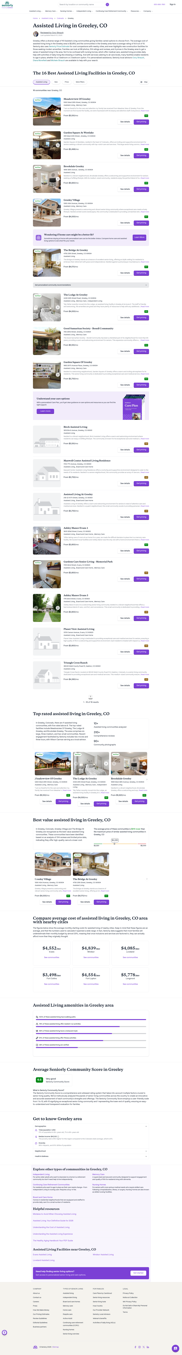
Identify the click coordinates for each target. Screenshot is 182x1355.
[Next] (147, 779)
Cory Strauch (138, 58)
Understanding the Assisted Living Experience (53, 1234)
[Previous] (35, 779)
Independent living (70, 1297)
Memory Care (51, 11)
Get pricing (141, 122)
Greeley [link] (71, 18)
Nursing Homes (67, 11)
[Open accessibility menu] (4, 1332)
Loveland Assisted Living (44, 1260)
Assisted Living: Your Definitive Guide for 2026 (53, 1221)
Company (148, 11)
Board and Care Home (42, 1197)
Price (67, 82)
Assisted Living (35, 11)
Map (144, 82)
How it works (97, 1306)
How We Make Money (41, 1310)
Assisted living (68, 1293)
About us (36, 1293)
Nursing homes (68, 1330)
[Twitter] (144, 1347)
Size (56, 82)
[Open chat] (175, 1348)
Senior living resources (101, 1297)
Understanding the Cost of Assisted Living (51, 1227)
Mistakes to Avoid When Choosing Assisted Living (54, 1214)
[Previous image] (36, 111)
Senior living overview (71, 1334)
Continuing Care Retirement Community (112, 11)
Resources (136, 11)
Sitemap (55, 1347)
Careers (36, 1302)
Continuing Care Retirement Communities (51, 1185)
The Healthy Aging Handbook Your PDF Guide (53, 1241)
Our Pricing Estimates (41, 1314)
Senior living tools (99, 1302)
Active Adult (67, 1318)
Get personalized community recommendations (91, 285)
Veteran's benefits (99, 1318)
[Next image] (58, 111)
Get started (138, 1273)
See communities (51, 957)
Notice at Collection (130, 1297)
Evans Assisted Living (42, 1255)
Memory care (68, 1306)
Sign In (173, 4)
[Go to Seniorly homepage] (8, 4)
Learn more (45, 411)
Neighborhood (91, 1151)
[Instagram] (139, 1347)
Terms (125, 1312)
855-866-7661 (159, 4)
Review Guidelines (40, 1318)
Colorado (60, 18)
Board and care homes (71, 1302)
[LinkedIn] (148, 1347)
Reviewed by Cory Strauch (51, 33)
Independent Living (84, 11)
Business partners (39, 1327)
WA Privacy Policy (129, 1302)
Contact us (37, 1297)
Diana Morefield (40, 60)
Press (35, 1306)
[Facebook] (135, 1347)
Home (35, 18)
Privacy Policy (128, 1293)
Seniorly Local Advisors (101, 1314)
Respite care (67, 1314)
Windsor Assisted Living (103, 1255)
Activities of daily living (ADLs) (104, 1323)
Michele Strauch (58, 60)
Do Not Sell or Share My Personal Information (135, 1307)
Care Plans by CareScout (102, 1293)
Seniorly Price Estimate (59, 46)
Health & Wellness (91, 1156)
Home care (67, 1310)
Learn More (139, 237)
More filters (80, 82)
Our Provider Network (101, 1310)
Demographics (91, 1126)
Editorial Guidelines (40, 1323)
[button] (107, 4)
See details (125, 122)
